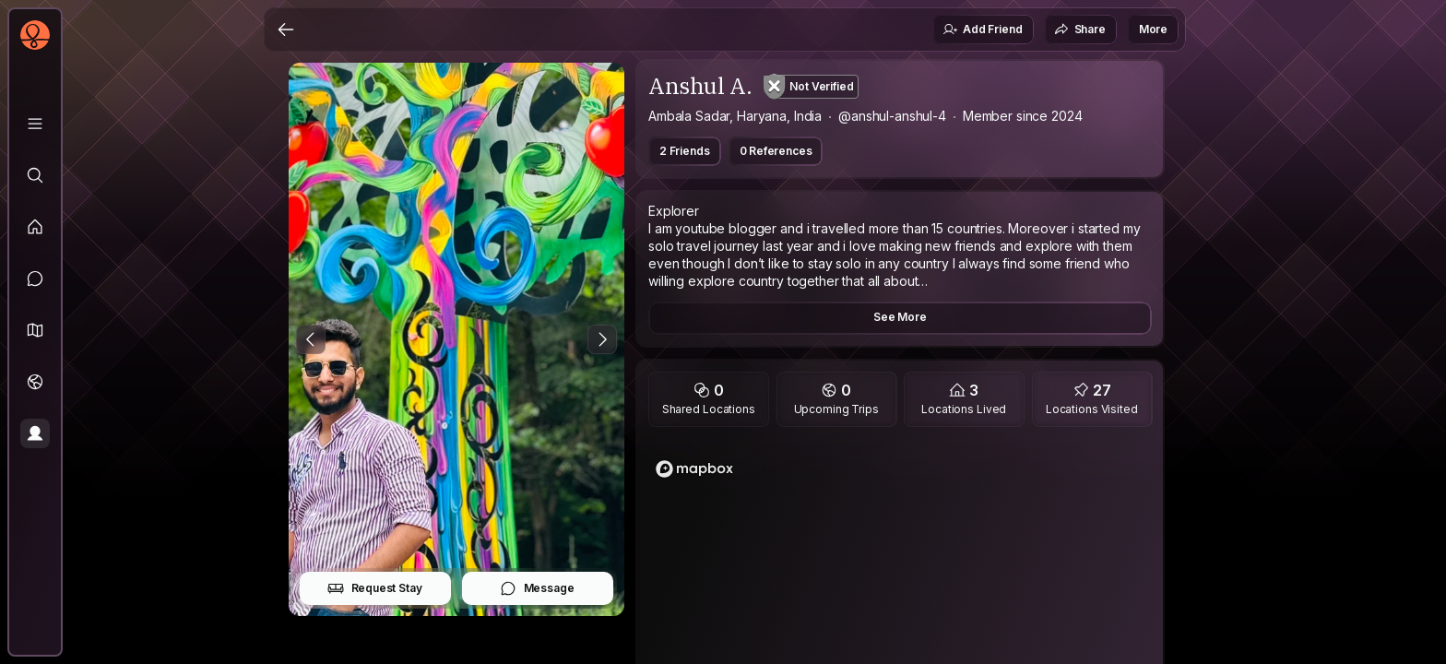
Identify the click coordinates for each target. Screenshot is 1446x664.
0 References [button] (776, 151)
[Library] (35, 123)
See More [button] (900, 317)
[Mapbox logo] (694, 469)
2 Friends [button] (684, 151)
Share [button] (1080, 29)
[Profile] (35, 433)
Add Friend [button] (982, 29)
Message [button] (537, 588)
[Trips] (35, 382)
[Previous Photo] (311, 339)
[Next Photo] (602, 339)
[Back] (286, 29)
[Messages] (35, 278)
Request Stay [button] (374, 588)
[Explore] (35, 175)
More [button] (1153, 29)
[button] (35, 330)
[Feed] (35, 227)
